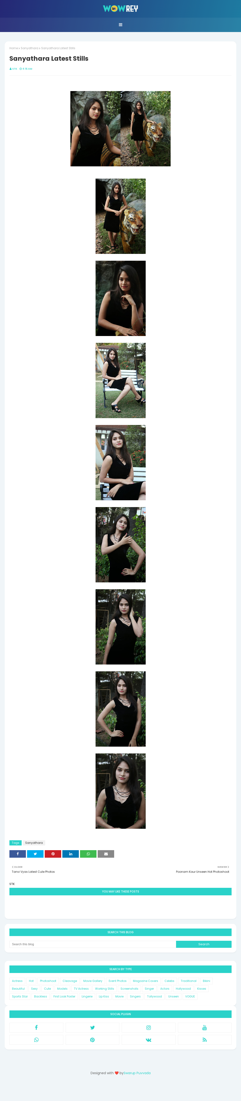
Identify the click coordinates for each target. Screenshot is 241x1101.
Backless (40, 996)
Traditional (189, 981)
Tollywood (154, 996)
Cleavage (70, 981)
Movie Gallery (92, 981)
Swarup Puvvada (137, 1073)
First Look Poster (64, 996)
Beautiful (18, 989)
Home (13, 48)
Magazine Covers (145, 981)
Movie (119, 996)
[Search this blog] (92, 944)
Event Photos (118, 981)
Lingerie (87, 996)
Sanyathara (29, 48)
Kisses (201, 989)
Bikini (206, 981)
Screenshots (129, 989)
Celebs (169, 981)
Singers (135, 996)
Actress (17, 981)
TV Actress (81, 989)
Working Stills (104, 989)
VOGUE (190, 996)
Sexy (34, 989)
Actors (164, 989)
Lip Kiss (104, 996)
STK (14, 69)
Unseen (173, 996)
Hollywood (183, 989)
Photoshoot (48, 981)
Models (62, 989)
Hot (31, 981)
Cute (47, 989)
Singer (149, 989)
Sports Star (20, 996)
